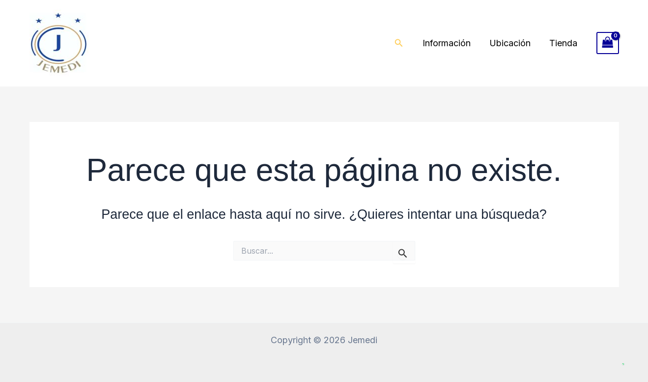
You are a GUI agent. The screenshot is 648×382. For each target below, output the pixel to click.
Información (449, 43)
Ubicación (511, 43)
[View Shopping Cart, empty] (607, 43)
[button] (401, 43)
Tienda (564, 43)
